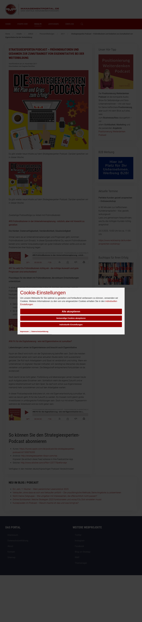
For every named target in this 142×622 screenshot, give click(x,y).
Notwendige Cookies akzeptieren (71, 318)
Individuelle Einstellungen (71, 325)
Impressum (24, 331)
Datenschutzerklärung (39, 331)
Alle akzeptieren (71, 311)
